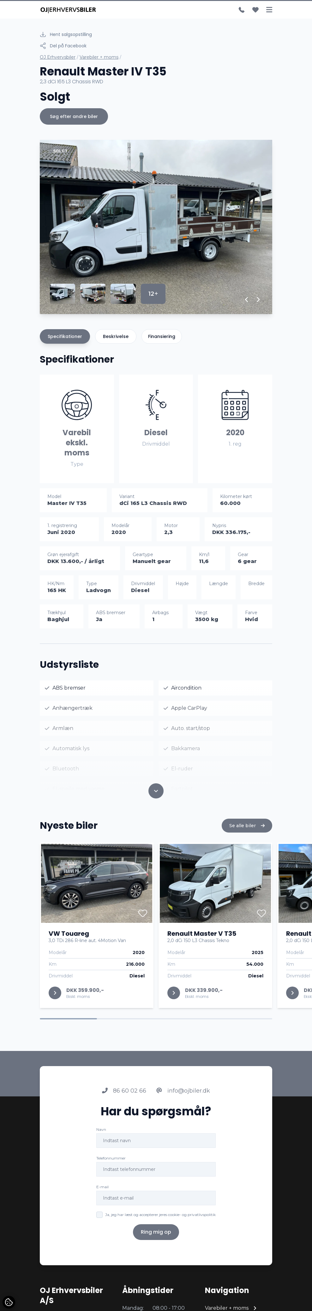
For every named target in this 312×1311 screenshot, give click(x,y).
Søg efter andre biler (74, 116)
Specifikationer (65, 336)
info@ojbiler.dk (183, 1097)
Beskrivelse (116, 336)
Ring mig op (156, 1238)
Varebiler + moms (99, 57)
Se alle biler (247, 832)
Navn (101, 1135)
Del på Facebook (63, 46)
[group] (156, 227)
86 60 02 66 (124, 1097)
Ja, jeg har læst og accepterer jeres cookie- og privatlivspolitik (160, 1221)
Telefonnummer (111, 1164)
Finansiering (161, 336)
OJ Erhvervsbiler (57, 57)
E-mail (102, 1193)
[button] (247, 299)
